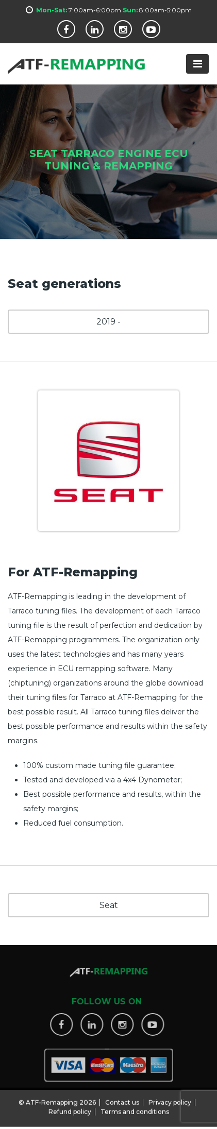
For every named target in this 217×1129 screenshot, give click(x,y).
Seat (108, 905)
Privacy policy (169, 1098)
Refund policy (69, 1107)
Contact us (122, 1098)
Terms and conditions (135, 1107)
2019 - (108, 322)
